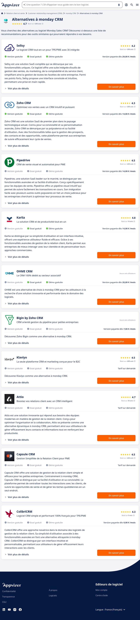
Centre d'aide (102, 595)
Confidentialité (9, 591)
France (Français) (115, 609)
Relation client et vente (15, 13)
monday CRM (71, 13)
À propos (53, 590)
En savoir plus (116, 86)
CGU (4, 602)
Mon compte (101, 590)
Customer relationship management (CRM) (45, 13)
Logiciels (53, 595)
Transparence (8, 596)
